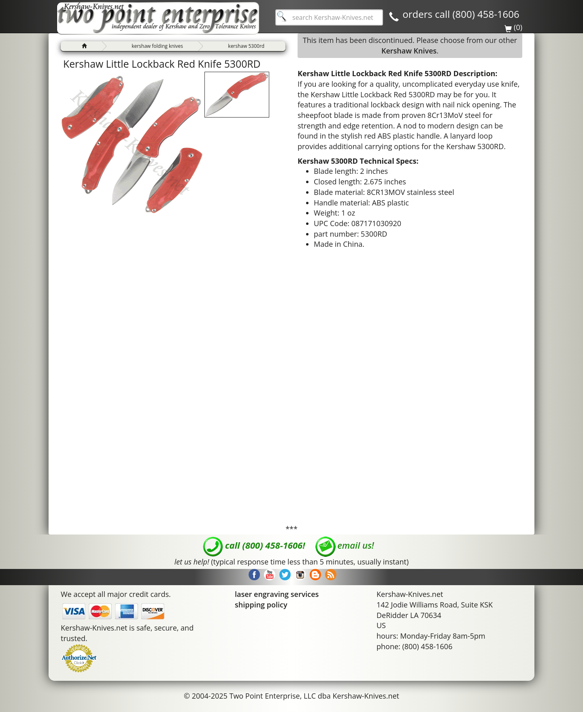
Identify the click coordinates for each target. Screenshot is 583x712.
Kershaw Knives (408, 51)
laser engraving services (277, 594)
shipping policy (261, 604)
